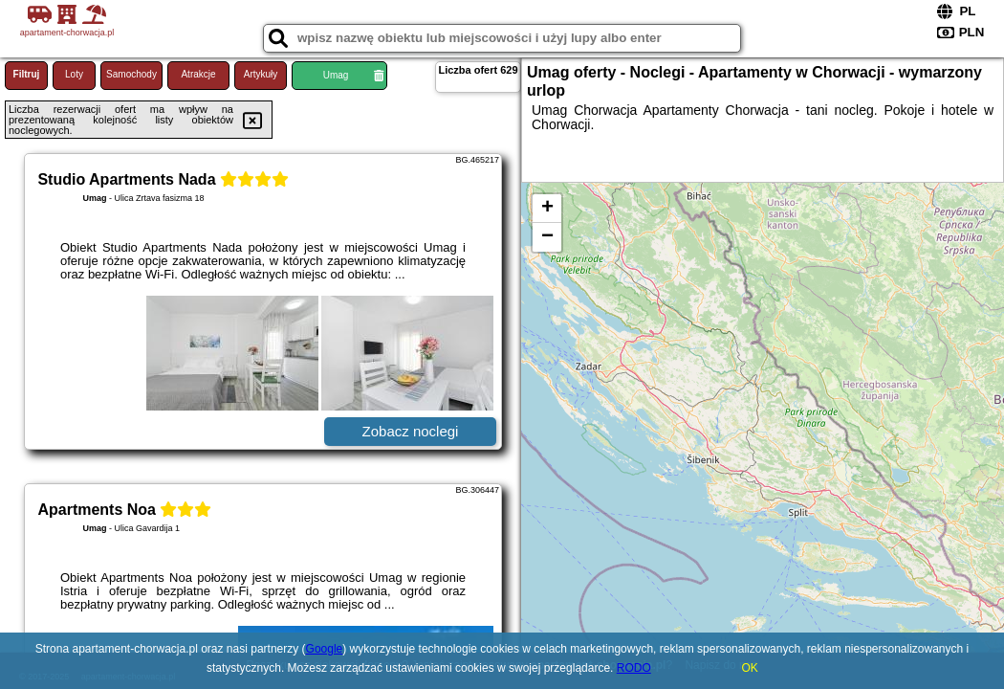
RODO (634, 668)
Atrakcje (198, 74)
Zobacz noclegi (410, 431)
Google (324, 649)
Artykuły (261, 74)
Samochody (131, 74)
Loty (74, 74)
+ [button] (547, 208)
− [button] (547, 237)
